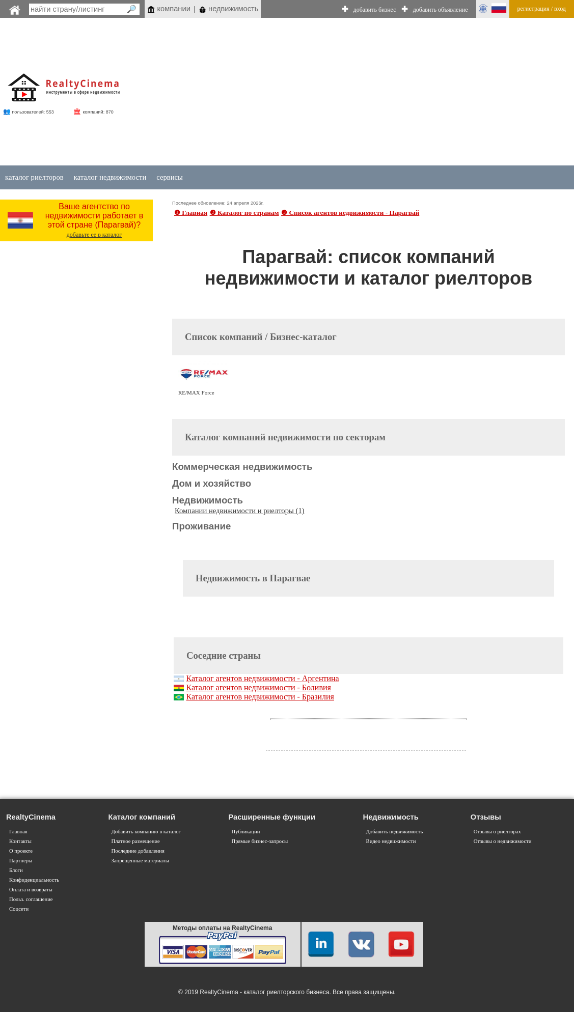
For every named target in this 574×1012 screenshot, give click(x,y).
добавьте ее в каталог (94, 234)
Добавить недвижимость (394, 831)
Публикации (245, 831)
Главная (18, 831)
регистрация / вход (541, 8)
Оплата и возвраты (30, 889)
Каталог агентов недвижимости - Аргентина (262, 678)
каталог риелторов (34, 177)
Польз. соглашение (31, 899)
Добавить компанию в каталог (146, 831)
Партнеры (20, 860)
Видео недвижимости (391, 841)
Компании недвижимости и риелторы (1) (240, 511)
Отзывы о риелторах (497, 831)
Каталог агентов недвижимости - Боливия (258, 687)
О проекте (21, 851)
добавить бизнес (374, 9)
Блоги (16, 870)
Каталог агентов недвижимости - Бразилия (260, 696)
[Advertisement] (359, 92)
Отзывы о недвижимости (503, 841)
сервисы (169, 177)
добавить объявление (440, 9)
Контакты (20, 841)
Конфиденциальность (34, 880)
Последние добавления (138, 851)
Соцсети (19, 909)
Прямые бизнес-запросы (259, 841)
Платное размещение (136, 841)
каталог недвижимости (110, 177)
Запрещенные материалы (140, 860)
